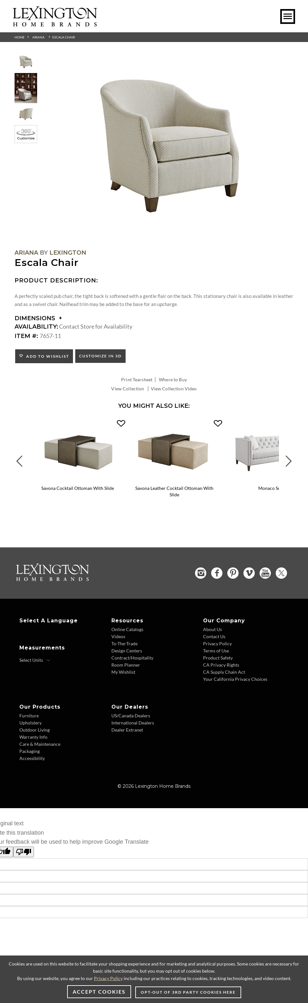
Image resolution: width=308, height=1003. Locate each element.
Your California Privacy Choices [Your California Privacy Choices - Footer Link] (235, 679)
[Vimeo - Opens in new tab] (249, 573)
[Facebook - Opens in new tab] (216, 573)
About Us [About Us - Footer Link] (212, 629)
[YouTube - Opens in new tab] (265, 573)
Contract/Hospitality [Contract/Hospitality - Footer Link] (132, 657)
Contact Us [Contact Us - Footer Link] (214, 636)
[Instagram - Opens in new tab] (200, 573)
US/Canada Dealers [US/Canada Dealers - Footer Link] (130, 715)
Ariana (38, 37)
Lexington (67, 252)
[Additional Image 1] (170, 146)
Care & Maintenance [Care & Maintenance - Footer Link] (39, 744)
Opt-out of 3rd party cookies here (188, 992)
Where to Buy (173, 379)
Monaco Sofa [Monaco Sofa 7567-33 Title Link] (271, 488)
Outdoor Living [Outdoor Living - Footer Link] (34, 730)
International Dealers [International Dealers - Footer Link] (132, 722)
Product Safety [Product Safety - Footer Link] (218, 657)
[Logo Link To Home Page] (55, 24)
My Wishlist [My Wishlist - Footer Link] (123, 672)
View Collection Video (174, 388)
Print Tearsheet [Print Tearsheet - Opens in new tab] (136, 379)
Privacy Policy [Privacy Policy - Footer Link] (217, 643)
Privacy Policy (108, 978)
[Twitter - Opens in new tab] (281, 573)
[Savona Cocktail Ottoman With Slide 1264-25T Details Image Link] (77, 479)
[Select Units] (35, 660)
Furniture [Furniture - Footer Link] (29, 715)
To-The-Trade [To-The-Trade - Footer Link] (124, 643)
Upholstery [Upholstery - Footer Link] (30, 722)
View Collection (127, 388)
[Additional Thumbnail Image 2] (26, 88)
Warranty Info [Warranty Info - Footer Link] (33, 737)
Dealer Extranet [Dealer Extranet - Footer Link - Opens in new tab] (127, 730)
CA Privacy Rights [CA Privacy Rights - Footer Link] (221, 665)
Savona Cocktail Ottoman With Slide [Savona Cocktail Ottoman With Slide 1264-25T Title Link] (77, 488)
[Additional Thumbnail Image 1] (26, 61)
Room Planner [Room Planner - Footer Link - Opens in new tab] (125, 665)
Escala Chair (63, 37)
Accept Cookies (99, 991)
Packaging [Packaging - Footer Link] (29, 751)
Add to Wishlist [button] (46, 356)
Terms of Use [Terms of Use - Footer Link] (216, 650)
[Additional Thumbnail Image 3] (26, 114)
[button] (121, 423)
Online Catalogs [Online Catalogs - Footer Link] (127, 629)
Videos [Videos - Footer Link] (118, 636)
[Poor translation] (23, 852)
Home (20, 37)
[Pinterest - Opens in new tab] (233, 573)
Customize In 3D (100, 356)
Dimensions (38, 318)
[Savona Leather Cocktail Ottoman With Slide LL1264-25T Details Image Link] (174, 479)
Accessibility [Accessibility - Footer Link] (32, 758)
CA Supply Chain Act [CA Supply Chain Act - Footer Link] (224, 672)
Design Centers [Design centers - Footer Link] (126, 650)
